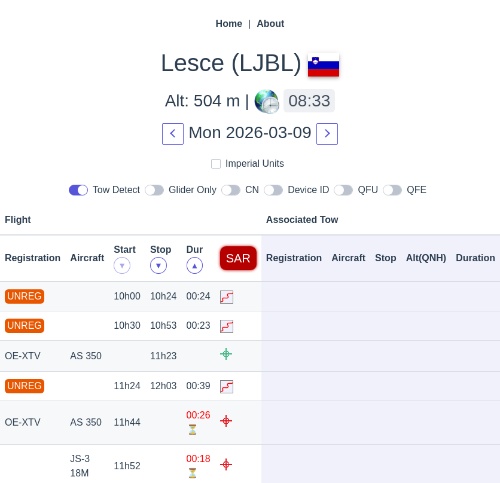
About (270, 24)
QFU (356, 188)
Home (229, 24)
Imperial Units (247, 162)
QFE (404, 188)
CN (240, 188)
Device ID (296, 188)
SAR (238, 258)
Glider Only (181, 188)
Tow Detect (104, 188)
